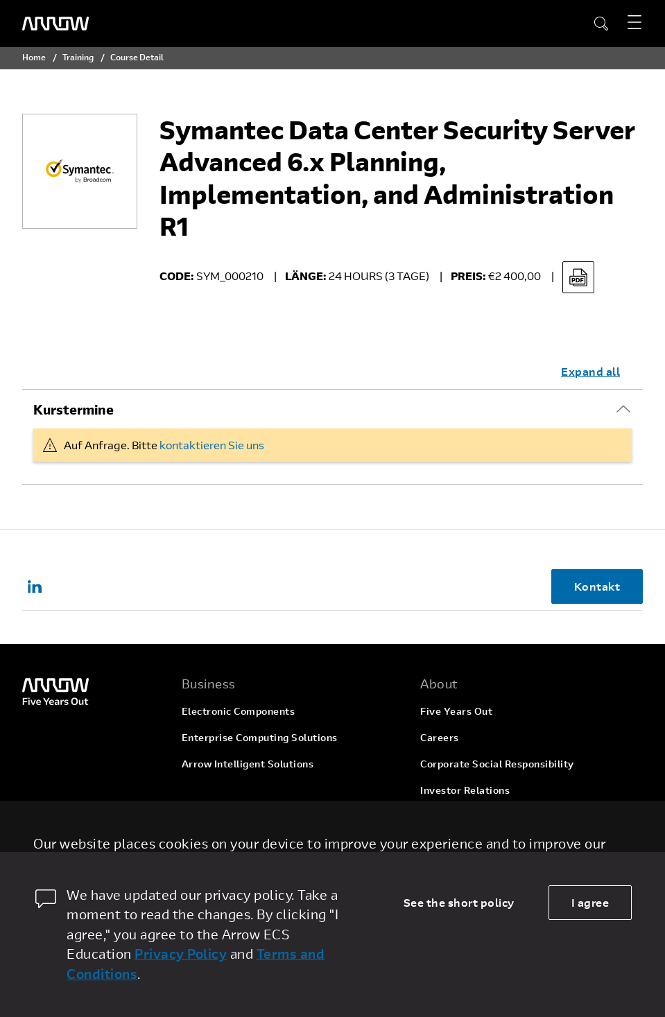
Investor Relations (465, 790)
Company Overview (467, 842)
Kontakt (597, 586)
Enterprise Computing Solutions (260, 737)
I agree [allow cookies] (590, 902)
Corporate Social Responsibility (497, 763)
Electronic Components (238, 711)
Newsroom (446, 816)
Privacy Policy (181, 953)
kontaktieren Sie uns (211, 444)
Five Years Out (456, 711)
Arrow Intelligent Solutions (248, 763)
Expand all (590, 371)
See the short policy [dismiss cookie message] (459, 902)
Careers (439, 737)
